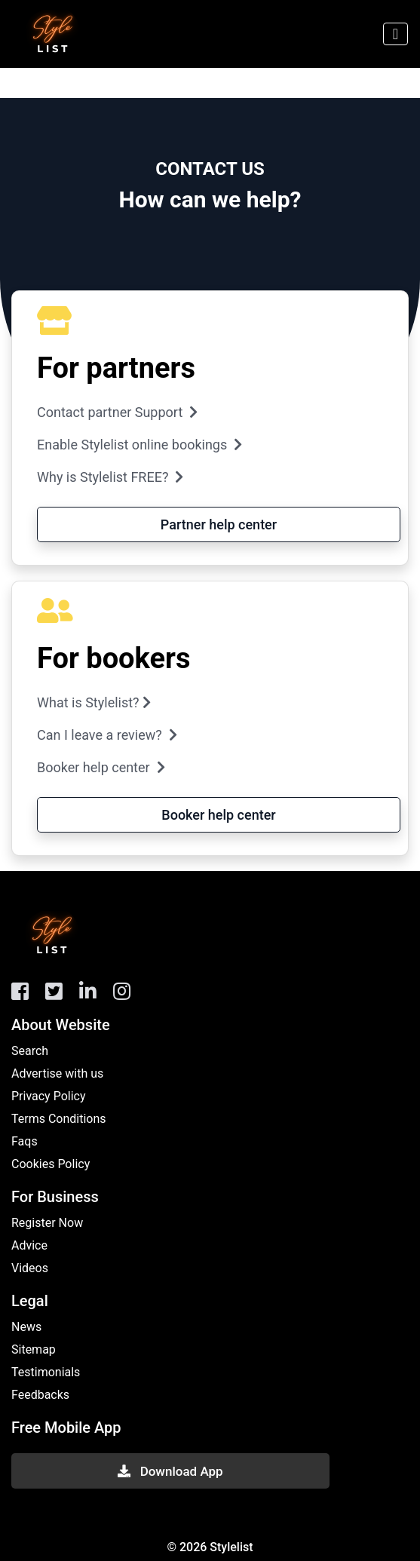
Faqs (24, 1141)
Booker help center (218, 815)
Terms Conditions (58, 1119)
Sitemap (33, 1349)
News (26, 1327)
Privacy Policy (48, 1096)
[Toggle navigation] (395, 34)
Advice (29, 1245)
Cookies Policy (50, 1164)
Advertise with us (57, 1073)
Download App (170, 1471)
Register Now (47, 1223)
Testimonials (45, 1372)
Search (29, 1051)
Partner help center (219, 524)
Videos (29, 1268)
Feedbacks (40, 1395)
